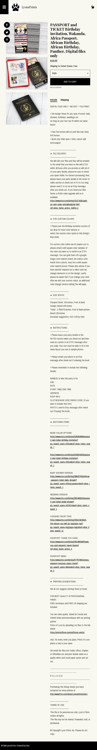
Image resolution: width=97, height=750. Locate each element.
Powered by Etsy (23, 745)
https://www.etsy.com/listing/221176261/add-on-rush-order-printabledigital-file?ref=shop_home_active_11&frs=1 (69, 204)
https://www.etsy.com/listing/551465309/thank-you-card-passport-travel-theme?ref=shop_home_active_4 (69, 545)
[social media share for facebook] (7, 25)
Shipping (65, 99)
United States (66, 66)
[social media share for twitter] (7, 32)
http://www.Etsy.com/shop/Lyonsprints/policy (69, 694)
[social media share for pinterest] (7, 40)
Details (53, 99)
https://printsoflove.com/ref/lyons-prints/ (67, 632)
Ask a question (55, 87)
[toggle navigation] (4, 7)
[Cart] (92, 8)
